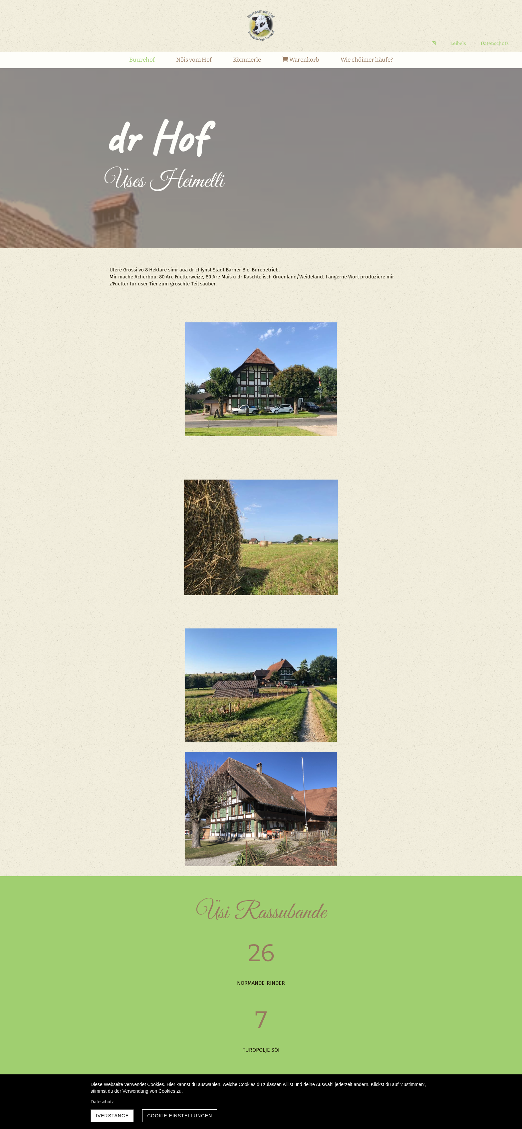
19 (341, 1060)
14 (289, 1060)
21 (361, 1060)
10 (248, 1060)
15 (300, 1060)
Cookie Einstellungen (179, 1115)
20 (351, 1060)
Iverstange (112, 1115)
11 (259, 1060)
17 (320, 1060)
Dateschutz (102, 1101)
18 (330, 1060)
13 (279, 1060)
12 (269, 1060)
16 (310, 1060)
